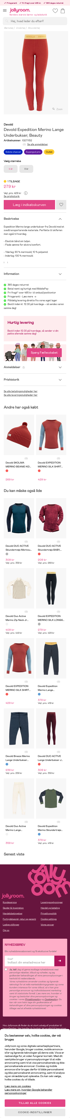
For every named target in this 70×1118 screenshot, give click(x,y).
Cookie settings (49, 919)
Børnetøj (8, 27)
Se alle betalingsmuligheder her (21, 391)
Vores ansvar (47, 924)
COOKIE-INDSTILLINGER (35, 1112)
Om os (6, 930)
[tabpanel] (35, 72)
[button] (5, 10)
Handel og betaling (50, 907)
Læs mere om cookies (18, 1086)
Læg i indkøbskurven (29, 204)
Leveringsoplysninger (52, 902)
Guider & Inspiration (13, 907)
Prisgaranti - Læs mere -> (22, 296)
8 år (26, 168)
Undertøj (20, 27)
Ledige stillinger (11, 924)
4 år (11, 168)
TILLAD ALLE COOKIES (35, 1103)
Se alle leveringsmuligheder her (21, 395)
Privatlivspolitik (49, 913)
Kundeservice (10, 902)
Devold (8, 125)
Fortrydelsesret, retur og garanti (19, 919)
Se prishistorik (12, 196)
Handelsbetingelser (12, 913)
